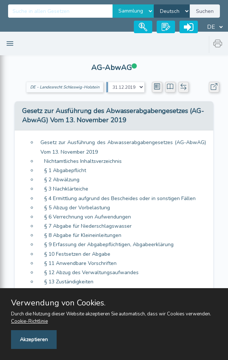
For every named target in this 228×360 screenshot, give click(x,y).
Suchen (205, 11)
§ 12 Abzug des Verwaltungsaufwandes (91, 272)
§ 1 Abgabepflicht (65, 170)
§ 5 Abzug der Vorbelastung (77, 207)
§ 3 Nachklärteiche (66, 188)
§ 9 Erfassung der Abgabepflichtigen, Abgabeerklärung (109, 244)
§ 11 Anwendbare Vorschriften (80, 263)
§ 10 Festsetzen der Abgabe (77, 254)
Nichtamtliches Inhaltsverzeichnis (83, 161)
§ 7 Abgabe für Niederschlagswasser (88, 226)
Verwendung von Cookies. (58, 303)
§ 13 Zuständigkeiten (68, 281)
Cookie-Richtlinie (29, 321)
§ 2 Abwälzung (61, 179)
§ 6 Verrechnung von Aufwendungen (87, 216)
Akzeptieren (34, 339)
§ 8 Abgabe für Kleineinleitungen (82, 235)
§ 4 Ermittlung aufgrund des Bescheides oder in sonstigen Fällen (120, 198)
